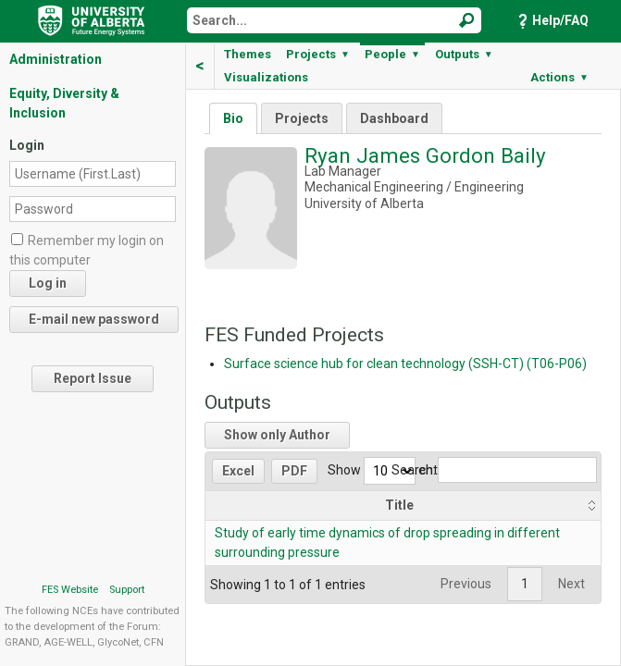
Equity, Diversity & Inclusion (64, 103)
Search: (494, 469)
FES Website (70, 590)
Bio (233, 118)
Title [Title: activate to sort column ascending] (399, 505)
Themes (247, 54)
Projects (318, 54)
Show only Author (277, 434)
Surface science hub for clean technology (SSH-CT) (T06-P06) (405, 363)
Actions (559, 77)
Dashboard (394, 118)
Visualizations (266, 77)
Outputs (464, 54)
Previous (466, 583)
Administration (55, 59)
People (392, 54)
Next (571, 583)
